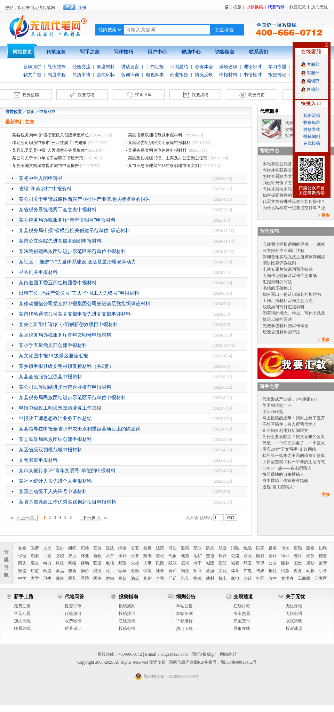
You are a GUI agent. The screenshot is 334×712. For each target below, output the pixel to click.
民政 (160, 563)
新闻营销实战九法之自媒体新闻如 (294, 256)
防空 (210, 548)
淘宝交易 (241, 613)
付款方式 (311, 129)
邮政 (122, 563)
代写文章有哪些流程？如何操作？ (294, 201)
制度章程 (57, 74)
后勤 (298, 548)
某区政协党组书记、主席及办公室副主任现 (167, 158)
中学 (22, 578)
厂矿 (172, 578)
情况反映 (204, 74)
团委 (310, 548)
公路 (235, 555)
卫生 (47, 578)
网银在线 (241, 628)
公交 (273, 563)
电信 (110, 563)
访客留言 (224, 52)
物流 (197, 578)
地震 (185, 555)
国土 (298, 563)
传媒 (260, 570)
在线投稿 (127, 620)
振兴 (185, 563)
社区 (260, 578)
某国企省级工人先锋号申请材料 (53, 491)
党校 (60, 555)
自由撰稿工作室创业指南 (285, 480)
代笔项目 (73, 613)
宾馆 (147, 578)
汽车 (185, 578)
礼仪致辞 (57, 66)
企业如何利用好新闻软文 (285, 430)
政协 (60, 548)
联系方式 (22, 628)
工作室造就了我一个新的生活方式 (293, 461)
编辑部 (313, 81)
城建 (210, 563)
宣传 (97, 548)
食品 (60, 570)
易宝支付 (241, 620)
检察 (147, 548)
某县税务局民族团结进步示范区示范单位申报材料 (72, 397)
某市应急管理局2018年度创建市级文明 (163, 165)
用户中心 (157, 52)
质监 (35, 570)
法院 (160, 548)
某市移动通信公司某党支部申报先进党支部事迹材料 (75, 314)
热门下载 (184, 628)
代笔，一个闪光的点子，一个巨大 (293, 443)
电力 (47, 563)
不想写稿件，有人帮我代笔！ (289, 424)
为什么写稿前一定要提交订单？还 (294, 207)
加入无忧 (22, 620)
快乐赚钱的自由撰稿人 (283, 474)
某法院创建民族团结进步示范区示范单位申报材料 (72, 251)
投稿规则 (127, 605)
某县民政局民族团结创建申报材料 (55, 439)
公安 (135, 548)
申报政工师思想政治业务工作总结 (55, 418)
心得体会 (204, 66)
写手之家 (90, 52)
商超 (122, 578)
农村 (273, 578)
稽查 (323, 555)
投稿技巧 (127, 613)
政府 (35, 548)
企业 (160, 578)
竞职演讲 (32, 66)
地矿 (197, 555)
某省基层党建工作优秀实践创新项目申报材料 (67, 502)
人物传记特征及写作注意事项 (290, 275)
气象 (172, 555)
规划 (310, 563)
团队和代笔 (272, 411)
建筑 (222, 563)
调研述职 (228, 66)
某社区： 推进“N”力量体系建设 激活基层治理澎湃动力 (77, 261)
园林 (285, 563)
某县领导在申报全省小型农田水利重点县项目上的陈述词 (80, 429)
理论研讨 (253, 66)
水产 (110, 555)
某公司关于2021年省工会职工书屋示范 (47, 158)
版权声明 (294, 620)
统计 (298, 555)
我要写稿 (311, 115)
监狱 (185, 548)
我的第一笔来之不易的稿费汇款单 (293, 455)
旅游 (210, 570)
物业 (185, 570)
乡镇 (248, 578)
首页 (30, 111)
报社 (273, 570)
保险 (147, 570)
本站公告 (184, 605)
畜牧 (97, 555)
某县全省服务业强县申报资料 (50, 376)
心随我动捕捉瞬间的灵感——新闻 (294, 244)
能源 (97, 570)
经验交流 (81, 66)
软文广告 (32, 74)
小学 (323, 570)
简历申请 (81, 74)
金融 (135, 570)
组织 (72, 548)
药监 (47, 570)
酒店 (135, 578)
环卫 (248, 563)
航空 (222, 548)
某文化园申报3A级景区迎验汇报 (53, 355)
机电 (222, 578)
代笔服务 (56, 52)
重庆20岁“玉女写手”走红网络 (289, 449)
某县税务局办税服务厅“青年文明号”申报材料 (67, 220)
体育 (235, 570)
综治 (122, 548)
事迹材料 (106, 66)
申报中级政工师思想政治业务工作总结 (60, 408)
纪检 (85, 548)
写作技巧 (123, 52)
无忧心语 (294, 613)
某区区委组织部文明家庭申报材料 (159, 142)
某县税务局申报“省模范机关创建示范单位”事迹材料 (74, 230)
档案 (35, 555)
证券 (160, 570)
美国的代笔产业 (277, 405)
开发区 (321, 578)
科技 (60, 563)
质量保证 (73, 628)
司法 (172, 548)
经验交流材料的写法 (281, 332)
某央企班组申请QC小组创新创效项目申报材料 (68, 324)
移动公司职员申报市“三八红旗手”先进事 (49, 142)
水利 (122, 555)
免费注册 (22, 605)
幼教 (310, 570)
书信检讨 (253, 74)
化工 (110, 570)
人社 (135, 563)
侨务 (273, 548)
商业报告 (179, 74)
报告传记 (277, 74)
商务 (22, 563)
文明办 (287, 578)
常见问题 (22, 613)
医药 (72, 578)
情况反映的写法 (277, 319)
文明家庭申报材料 (38, 460)
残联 (172, 563)
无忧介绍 (294, 605)
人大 (47, 548)
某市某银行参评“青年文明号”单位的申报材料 (67, 470)
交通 (210, 555)
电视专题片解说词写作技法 (288, 269)
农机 (160, 555)
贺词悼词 (130, 74)
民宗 (260, 548)
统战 (248, 548)
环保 (260, 563)
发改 (35, 563)
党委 (22, 548)
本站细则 (184, 613)
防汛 (147, 555)
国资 (260, 555)
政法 (110, 548)
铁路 (222, 555)
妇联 (323, 548)
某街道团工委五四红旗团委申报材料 (58, 282)
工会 (47, 555)
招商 (197, 570)
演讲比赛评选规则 (279, 263)
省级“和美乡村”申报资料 (45, 188)
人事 (147, 563)
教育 (298, 570)
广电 (248, 570)
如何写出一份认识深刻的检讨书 (292, 294)
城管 (235, 563)
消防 (235, 548)
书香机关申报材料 (38, 272)
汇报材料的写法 (277, 281)
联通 (97, 563)
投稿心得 (127, 628)
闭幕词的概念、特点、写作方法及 (294, 313)
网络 (72, 563)
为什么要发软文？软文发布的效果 (293, 436)
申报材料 (228, 74)
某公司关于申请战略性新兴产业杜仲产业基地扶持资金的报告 (84, 199)
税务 (310, 555)
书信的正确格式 (277, 288)
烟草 (122, 570)
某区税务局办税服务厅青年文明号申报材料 (65, 335)
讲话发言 (130, 66)
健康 (60, 578)
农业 (72, 555)
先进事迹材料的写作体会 (286, 325)
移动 (85, 563)
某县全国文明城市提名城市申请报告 (45, 165)
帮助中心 (191, 52)
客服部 (313, 64)
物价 (85, 570)
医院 (85, 578)
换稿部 (313, 89)
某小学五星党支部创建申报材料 (53, 345)
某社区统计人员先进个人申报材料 (55, 481)
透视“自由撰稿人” (278, 486)
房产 (172, 570)
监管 (323, 563)
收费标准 (73, 620)
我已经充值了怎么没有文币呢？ (292, 182)
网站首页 (22, 52)
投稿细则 (311, 136)
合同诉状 (106, 74)
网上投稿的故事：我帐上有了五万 (293, 418)
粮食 (72, 570)
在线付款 (241, 605)
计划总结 (179, 66)
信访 (285, 548)
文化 (222, 570)
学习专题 (277, 66)
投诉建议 (294, 628)
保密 (22, 555)
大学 (35, 578)
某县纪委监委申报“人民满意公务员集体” (49, 150)
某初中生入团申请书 (41, 178)
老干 (197, 563)
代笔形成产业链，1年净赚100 (289, 399)
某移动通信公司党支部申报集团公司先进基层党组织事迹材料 (84, 303)
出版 (285, 570)
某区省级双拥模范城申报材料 (155, 135)
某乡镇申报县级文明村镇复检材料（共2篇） (66, 366)
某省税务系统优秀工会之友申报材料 (58, 209)
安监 (22, 570)
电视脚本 (155, 74)
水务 (135, 555)
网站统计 (228, 654)
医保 (97, 578)
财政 (248, 555)
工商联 (304, 578)
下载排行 (184, 620)
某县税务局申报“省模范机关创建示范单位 (50, 135)
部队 (197, 548)
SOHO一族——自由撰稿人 (286, 468)
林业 (85, 555)
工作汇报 (155, 66)
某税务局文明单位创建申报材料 (157, 150)
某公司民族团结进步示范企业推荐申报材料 (65, 387)
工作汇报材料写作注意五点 (288, 300)
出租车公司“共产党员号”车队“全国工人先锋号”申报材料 (79, 293)
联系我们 (258, 52)
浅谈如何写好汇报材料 (283, 306)
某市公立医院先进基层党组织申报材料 (60, 241)
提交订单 (73, 605)
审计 (285, 555)
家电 (235, 578)
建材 (210, 578)
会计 (273, 555)
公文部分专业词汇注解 (283, 250)
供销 (110, 578)
